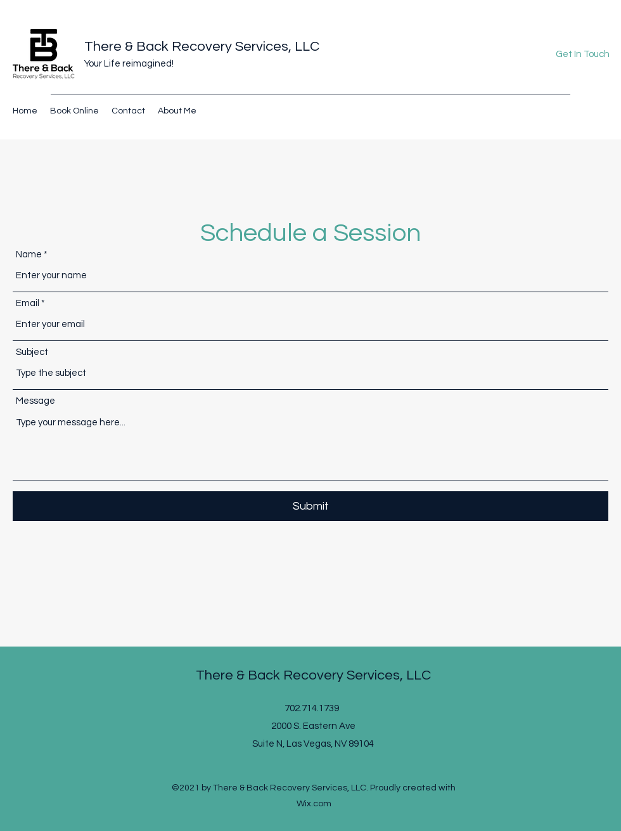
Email (27, 303)
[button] (582, 55)
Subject (32, 352)
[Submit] (310, 506)
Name (29, 254)
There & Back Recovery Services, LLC (201, 46)
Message (35, 401)
